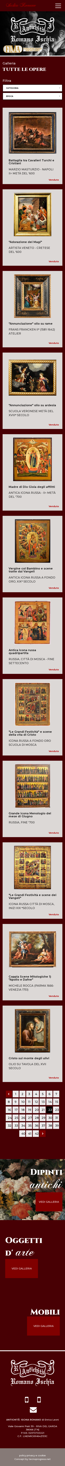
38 (50, 1125)
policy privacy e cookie (32, 1455)
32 (9, 1125)
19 (29, 1110)
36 (36, 1125)
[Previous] (9, 1094)
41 (29, 1133)
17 (16, 1110)
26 (23, 1118)
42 (37, 1133)
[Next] (43, 1133)
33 (16, 1125)
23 (57, 1110)
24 (10, 1118)
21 (43, 1110)
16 (9, 1110)
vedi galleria (49, 1201)
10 (23, 1102)
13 (43, 1102)
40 (23, 1133)
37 (43, 1125)
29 (43, 1118)
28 (37, 1118)
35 (30, 1125)
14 (50, 1102)
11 (29, 1102)
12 (36, 1102)
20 (37, 1110)
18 (22, 1110)
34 (23, 1125)
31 (56, 1118)
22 (50, 1110)
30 (50, 1118)
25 (16, 1118)
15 (56, 1102)
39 (57, 1125)
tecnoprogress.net (40, 1459)
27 (30, 1118)
